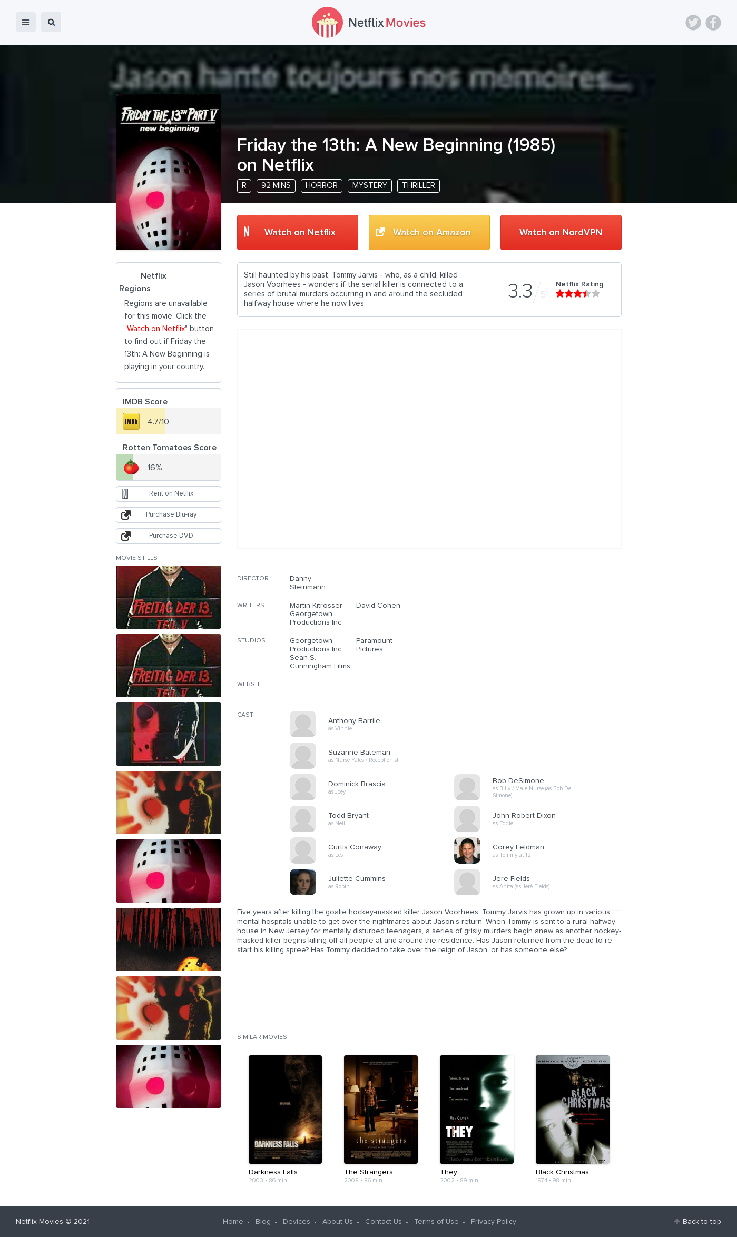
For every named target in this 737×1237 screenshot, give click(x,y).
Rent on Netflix (171, 493)
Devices (296, 1221)
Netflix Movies (39, 1221)
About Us (337, 1221)
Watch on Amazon (432, 232)
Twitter (693, 23)
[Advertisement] (543, 642)
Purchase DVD (171, 535)
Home (233, 1221)
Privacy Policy (493, 1221)
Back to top (702, 1221)
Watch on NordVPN (560, 232)
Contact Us (383, 1221)
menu (26, 22)
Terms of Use (436, 1221)
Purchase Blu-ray (171, 514)
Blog (263, 1221)
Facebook (713, 23)
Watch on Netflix (300, 232)
